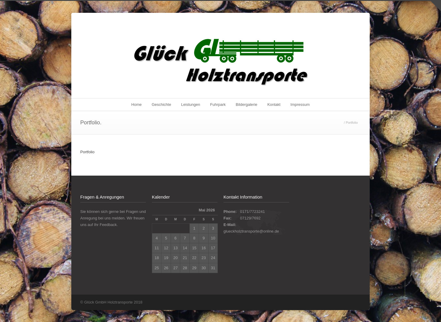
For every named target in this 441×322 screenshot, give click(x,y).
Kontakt (273, 104)
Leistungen (190, 104)
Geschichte (161, 104)
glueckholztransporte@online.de (251, 231)
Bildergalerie (246, 104)
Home (136, 104)
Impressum (300, 104)
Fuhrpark (218, 104)
